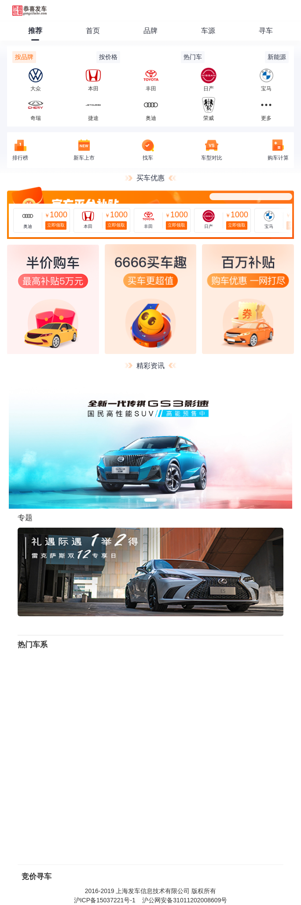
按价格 (108, 56)
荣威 (209, 109)
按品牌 (24, 56)
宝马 (266, 79)
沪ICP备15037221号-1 (105, 900)
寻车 (266, 30)
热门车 (193, 56)
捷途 (93, 109)
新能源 (277, 56)
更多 (266, 118)
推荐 (35, 30)
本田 (93, 79)
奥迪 (151, 109)
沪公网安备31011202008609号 (184, 900)
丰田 (151, 79)
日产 (209, 79)
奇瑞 (36, 109)
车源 (208, 30)
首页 (93, 30)
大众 (36, 79)
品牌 (150, 30)
